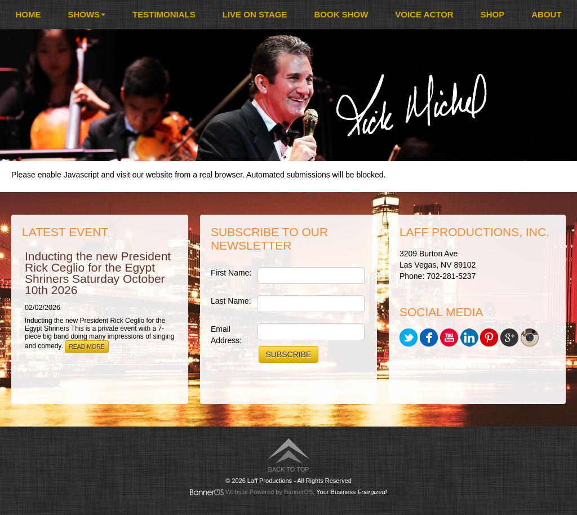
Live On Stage (255, 14)
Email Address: (226, 335)
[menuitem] (28, 14)
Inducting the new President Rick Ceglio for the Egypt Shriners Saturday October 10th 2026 (98, 273)
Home (28, 14)
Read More (87, 346)
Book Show (341, 14)
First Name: (231, 272)
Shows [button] (86, 14)
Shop (493, 14)
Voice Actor (424, 14)
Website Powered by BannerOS (269, 492)
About (546, 14)
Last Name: (231, 300)
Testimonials (164, 14)
